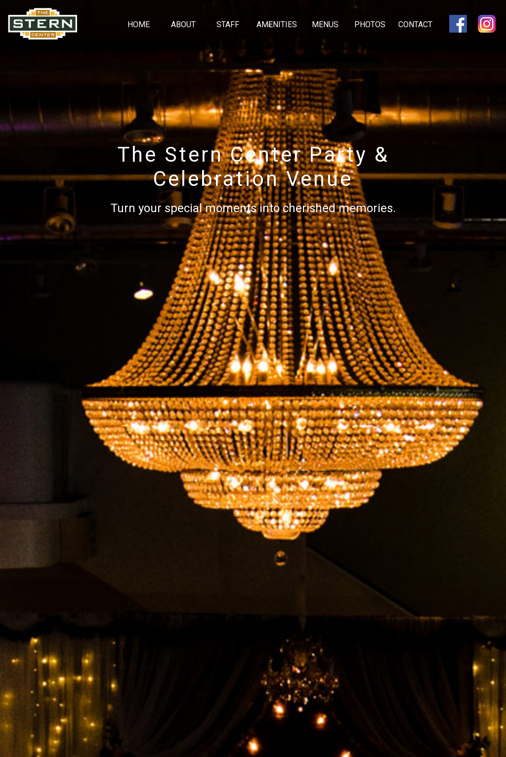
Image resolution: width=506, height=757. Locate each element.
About (183, 24)
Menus (325, 24)
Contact (415, 24)
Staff (227, 24)
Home (138, 24)
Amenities (276, 24)
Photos (369, 24)
